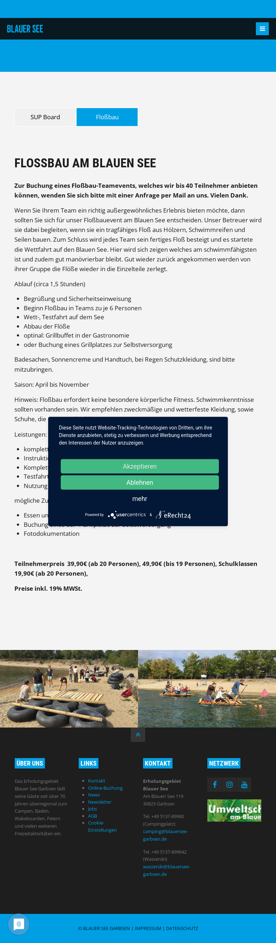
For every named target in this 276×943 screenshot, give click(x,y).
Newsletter (99, 802)
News (94, 794)
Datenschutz (182, 928)
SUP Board (45, 117)
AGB (92, 816)
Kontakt (96, 780)
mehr (139, 498)
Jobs (92, 808)
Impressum (148, 928)
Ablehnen (139, 482)
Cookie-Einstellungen (102, 826)
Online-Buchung (105, 788)
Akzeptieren (140, 466)
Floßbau (107, 117)
